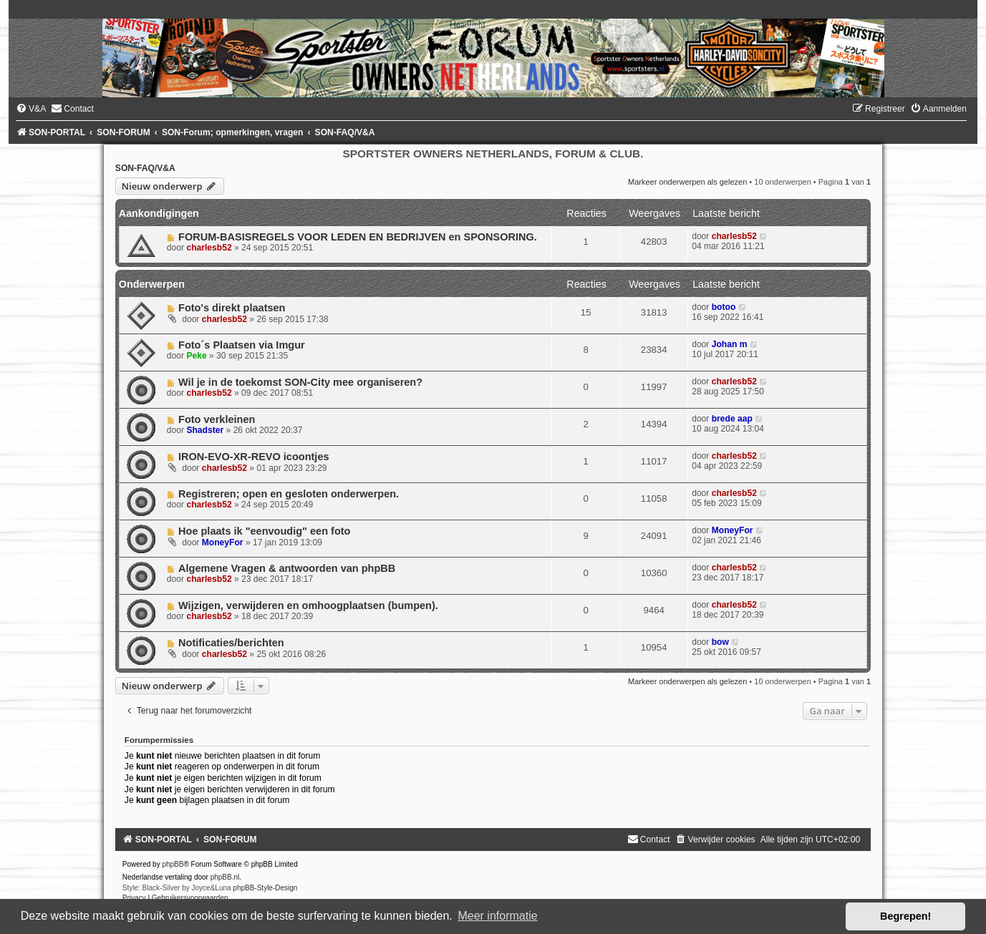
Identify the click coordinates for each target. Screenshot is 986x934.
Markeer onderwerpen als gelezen (687, 181)
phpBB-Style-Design (265, 888)
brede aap (732, 419)
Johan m (730, 344)
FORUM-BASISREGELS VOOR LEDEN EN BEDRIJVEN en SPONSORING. (357, 237)
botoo (724, 307)
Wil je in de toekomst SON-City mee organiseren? (300, 382)
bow (720, 642)
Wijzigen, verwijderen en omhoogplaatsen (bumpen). (308, 605)
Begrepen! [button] (905, 916)
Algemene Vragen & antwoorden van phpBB (286, 568)
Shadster (204, 430)
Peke (196, 356)
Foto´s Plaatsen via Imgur (241, 345)
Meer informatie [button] (497, 916)
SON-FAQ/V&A (145, 168)
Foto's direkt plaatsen (231, 307)
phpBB (172, 864)
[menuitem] (31, 109)
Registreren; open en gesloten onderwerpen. (288, 494)
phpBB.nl (225, 877)
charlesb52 (208, 248)
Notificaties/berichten (231, 642)
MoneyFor (222, 542)
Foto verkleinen (216, 419)
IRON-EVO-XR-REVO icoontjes (253, 456)
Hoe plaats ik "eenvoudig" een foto (264, 531)
